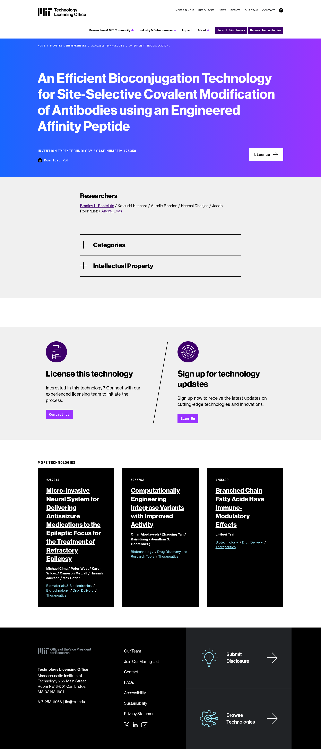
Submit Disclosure (231, 30)
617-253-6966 (50, 702)
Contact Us (59, 414)
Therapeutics (56, 595)
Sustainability (135, 703)
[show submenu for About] (208, 30)
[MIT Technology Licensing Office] (62, 12)
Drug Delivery (83, 591)
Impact (187, 30)
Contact (268, 10)
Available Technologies (107, 45)
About (202, 30)
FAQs (129, 682)
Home (41, 45)
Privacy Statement (140, 713)
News (222, 10)
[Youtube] (144, 725)
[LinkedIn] (135, 724)
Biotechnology (57, 591)
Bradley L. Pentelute (97, 205)
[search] (281, 10)
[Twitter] (126, 724)
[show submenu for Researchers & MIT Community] (132, 30)
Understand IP (184, 10)
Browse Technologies (265, 30)
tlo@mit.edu (75, 702)
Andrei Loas (111, 211)
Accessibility (135, 693)
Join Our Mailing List (141, 661)
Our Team (251, 10)
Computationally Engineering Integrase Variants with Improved (157, 507)
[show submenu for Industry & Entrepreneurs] (175, 30)
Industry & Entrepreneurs (156, 30)
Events (236, 10)
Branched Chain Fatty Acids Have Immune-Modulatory (240, 507)
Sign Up (188, 418)
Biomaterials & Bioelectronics (69, 586)
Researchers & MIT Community (109, 30)
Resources (206, 10)
